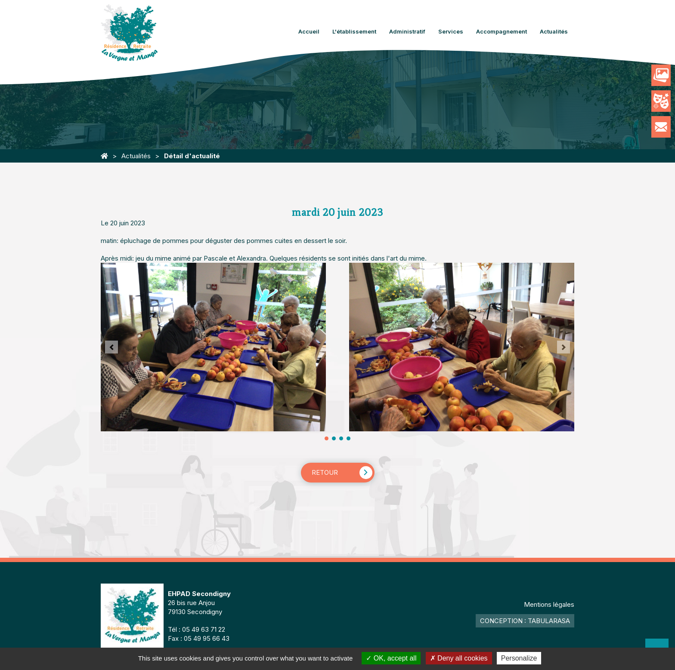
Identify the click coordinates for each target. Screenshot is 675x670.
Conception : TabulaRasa (525, 621)
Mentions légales (549, 604)
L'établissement (354, 31)
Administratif (407, 31)
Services (450, 31)
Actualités (554, 31)
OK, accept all (391, 658)
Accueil (308, 31)
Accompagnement (501, 31)
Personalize (519, 658)
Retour (325, 472)
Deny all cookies (459, 658)
